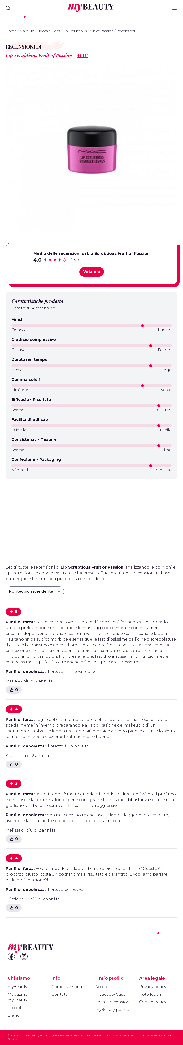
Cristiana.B (16, 899)
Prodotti (16, 1007)
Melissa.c (14, 830)
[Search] (8, 8)
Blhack (12, 1039)
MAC (82, 55)
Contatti (59, 994)
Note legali (150, 994)
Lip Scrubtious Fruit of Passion (88, 31)
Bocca (42, 31)
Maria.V (13, 681)
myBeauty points (112, 1009)
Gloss (55, 31)
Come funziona (66, 986)
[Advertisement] (91, 519)
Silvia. (12, 755)
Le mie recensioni (113, 1002)
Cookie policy (152, 1002)
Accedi (101, 986)
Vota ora (91, 271)
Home (11, 31)
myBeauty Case (110, 994)
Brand (14, 1015)
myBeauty (17, 986)
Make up (27, 31)
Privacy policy (152, 986)
